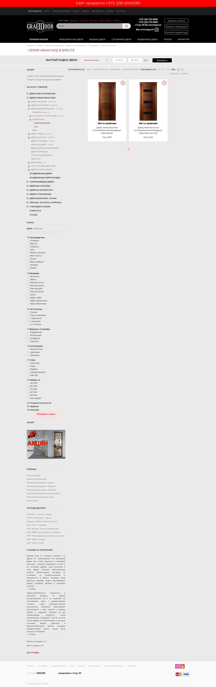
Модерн (34, 369)
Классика (34, 363)
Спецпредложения (61, 11)
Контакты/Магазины (114, 665)
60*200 (33, 386)
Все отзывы (33, 653)
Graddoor (116, 20)
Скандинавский (37, 372)
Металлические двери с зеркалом (41, 486)
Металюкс (93, 20)
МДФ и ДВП (36, 298)
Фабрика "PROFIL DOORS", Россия (42, 521)
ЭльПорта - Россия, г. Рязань (39, 514)
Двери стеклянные (40, 194)
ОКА (32, 250)
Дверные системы (40, 186)
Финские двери (38, 144)
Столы (33, 215)
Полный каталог (38, 39)
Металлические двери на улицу (40, 497)
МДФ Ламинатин (38, 304)
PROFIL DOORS (37, 253)
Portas (33, 259)
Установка (42, 665)
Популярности (100, 69)
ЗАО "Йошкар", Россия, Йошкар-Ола (43, 529)
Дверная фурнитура (41, 190)
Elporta (33, 244)
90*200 (33, 395)
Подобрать (162, 60)
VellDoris (34, 247)
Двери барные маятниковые (45, 148)
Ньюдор (34, 265)
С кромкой (35, 321)
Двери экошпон (39, 101)
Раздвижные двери (147, 39)
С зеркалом (35, 318)
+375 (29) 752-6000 (148, 22)
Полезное (131, 665)
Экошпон (34, 276)
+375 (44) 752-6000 (148, 19)
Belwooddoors (37, 262)
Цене (89, 69)
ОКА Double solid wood (44, 116)
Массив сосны (37, 282)
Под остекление (38, 315)
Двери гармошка (39, 152)
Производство (34, 11)
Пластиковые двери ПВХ (43, 166)
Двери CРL (36, 159)
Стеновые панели (40, 207)
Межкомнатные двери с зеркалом (41, 490)
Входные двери (97, 39)
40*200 (33, 383)
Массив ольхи (37, 285)
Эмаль (33, 279)
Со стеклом (35, 324)
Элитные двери (33, 475)
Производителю (130, 69)
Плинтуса (35, 211)
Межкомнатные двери (71, 39)
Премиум (36, 112)
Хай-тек (34, 375)
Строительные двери (41, 155)
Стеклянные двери (121, 39)
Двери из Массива (40, 105)
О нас (47, 11)
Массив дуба (36, 289)
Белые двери (32, 500)
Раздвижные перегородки (45, 178)
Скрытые (34, 341)
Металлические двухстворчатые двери (43, 493)
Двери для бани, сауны (43, 198)
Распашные (35, 335)
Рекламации (97, 11)
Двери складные (39, 141)
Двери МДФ (36, 162)
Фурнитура (183, 39)
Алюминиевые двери (42, 182)
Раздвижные (36, 332)
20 (159, 69)
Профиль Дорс (105, 20)
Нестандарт (35, 398)
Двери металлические (42, 94)
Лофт (32, 366)
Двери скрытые (38, 137)
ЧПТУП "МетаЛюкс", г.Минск (39, 518)
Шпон (33, 295)
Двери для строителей (36, 479)
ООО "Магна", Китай (35, 539)
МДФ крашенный (38, 301)
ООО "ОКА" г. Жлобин (36, 525)
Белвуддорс (38, 119)
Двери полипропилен (41, 170)
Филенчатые (36, 349)
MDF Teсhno (36, 256)
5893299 (36, 672)
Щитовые (34, 355)
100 (168, 69)
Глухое (33, 312)
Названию (115, 69)
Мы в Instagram (147, 30)
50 (163, 69)
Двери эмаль (37, 134)
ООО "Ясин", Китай (35, 543)
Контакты (120, 11)
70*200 (33, 389)
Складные (35, 338)
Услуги (76, 11)
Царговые (35, 352)
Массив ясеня (37, 292)
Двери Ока (74, 20)
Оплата (85, 11)
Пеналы (168, 39)
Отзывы (110, 11)
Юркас (33, 268)
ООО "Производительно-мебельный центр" (46, 536)
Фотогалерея (95, 665)
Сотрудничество (58, 665)
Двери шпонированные (42, 109)
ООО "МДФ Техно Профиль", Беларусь (44, 532)
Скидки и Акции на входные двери (44, 80)
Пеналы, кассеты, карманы (45, 202)
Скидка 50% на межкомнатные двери (45, 76)
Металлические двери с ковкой (40, 483)
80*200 (33, 392)
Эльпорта (84, 20)
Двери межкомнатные (43, 98)
